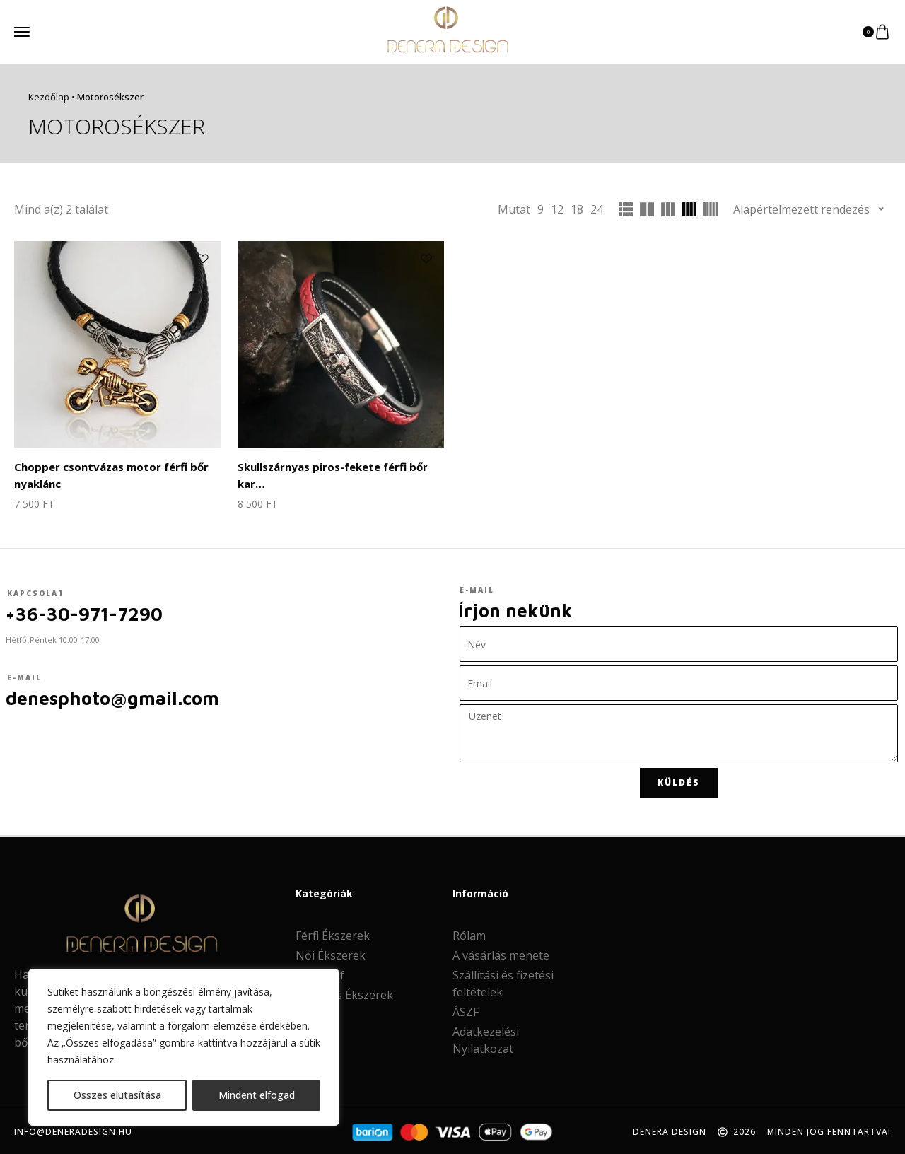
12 (557, 209)
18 (577, 209)
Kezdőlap (48, 97)
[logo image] (447, 30)
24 (596, 209)
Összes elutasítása (117, 1095)
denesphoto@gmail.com (112, 695)
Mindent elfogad (256, 1095)
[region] (183, 1047)
